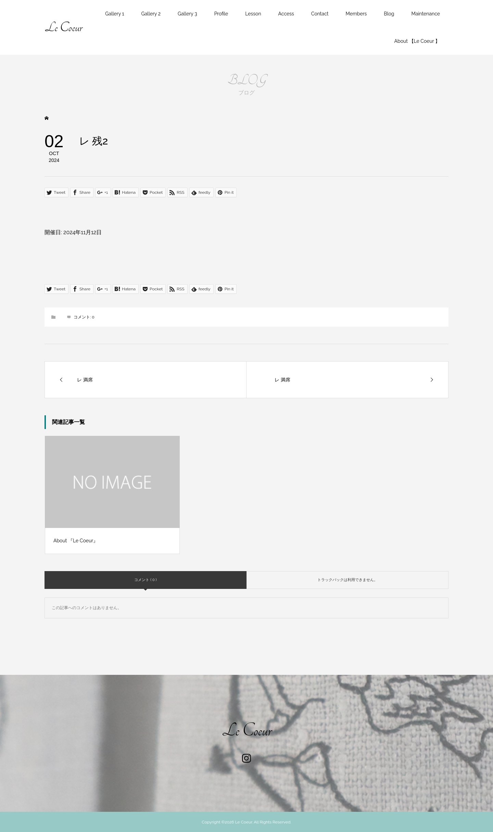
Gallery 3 (187, 13)
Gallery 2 (150, 13)
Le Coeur (63, 27)
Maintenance (425, 13)
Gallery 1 (114, 13)
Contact (320, 13)
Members (356, 13)
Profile (221, 13)
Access (286, 13)
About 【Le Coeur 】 (417, 41)
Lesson (253, 13)
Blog (389, 13)
